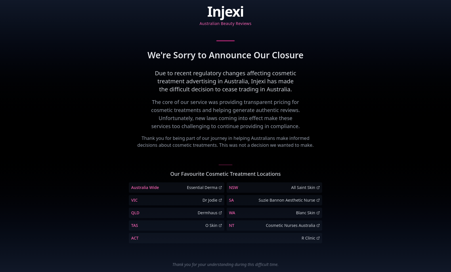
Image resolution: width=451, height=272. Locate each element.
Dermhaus (210, 212)
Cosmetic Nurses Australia (293, 225)
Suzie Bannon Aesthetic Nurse (289, 200)
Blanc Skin (308, 212)
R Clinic (311, 238)
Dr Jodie (212, 200)
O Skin (213, 225)
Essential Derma (204, 187)
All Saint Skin (305, 187)
